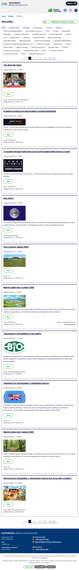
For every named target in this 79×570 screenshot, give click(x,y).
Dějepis (59, 28)
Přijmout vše (29, 567)
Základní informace (36, 54)
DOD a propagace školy (13, 31)
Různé (68, 44)
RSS (46, 22)
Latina (69, 34)
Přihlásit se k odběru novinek (64, 22)
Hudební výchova (39, 34)
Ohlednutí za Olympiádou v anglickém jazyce (26, 383)
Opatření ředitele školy (62, 41)
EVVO (48, 31)
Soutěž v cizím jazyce (12, 50)
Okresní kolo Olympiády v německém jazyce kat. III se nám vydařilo (37, 478)
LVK (5, 37)
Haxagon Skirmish (21, 34)
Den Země (8, 198)
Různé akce (8, 47)
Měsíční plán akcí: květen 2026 (18, 287)
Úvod (3, 16)
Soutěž (65, 47)
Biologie (26, 28)
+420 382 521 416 (41, 549)
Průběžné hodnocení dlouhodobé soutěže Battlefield (29, 111)
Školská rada (54, 47)
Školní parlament (38, 47)
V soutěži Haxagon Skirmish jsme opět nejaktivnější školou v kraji (36, 151)
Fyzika (56, 31)
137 (50, 58)
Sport (44, 50)
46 (40, 58)
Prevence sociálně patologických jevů (18, 44)
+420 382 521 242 (42, 539)
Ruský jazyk (58, 44)
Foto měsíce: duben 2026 (15, 247)
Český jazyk (37, 28)
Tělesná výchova (56, 50)
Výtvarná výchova (11, 54)
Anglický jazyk (14, 28)
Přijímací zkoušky (43, 44)
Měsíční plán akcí (55, 37)
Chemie (49, 28)
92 (45, 58)
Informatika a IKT (56, 34)
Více (8, 94)
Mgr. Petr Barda (10, 41)
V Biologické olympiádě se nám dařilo (22, 333)
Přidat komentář (70, 324)
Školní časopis (22, 47)
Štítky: (4, 27)
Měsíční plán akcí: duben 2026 (18, 432)
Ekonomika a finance (34, 31)
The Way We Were (12, 65)
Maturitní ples (39, 37)
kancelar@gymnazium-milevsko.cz (48, 542)
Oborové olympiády (42, 41)
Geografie (66, 31)
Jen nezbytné (40, 567)
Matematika (15, 37)
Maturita (26, 37)
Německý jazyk (25, 41)
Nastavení (51, 567)
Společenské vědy (31, 50)
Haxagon (7, 34)
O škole (11, 16)
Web (23, 54)
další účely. (44, 558)
